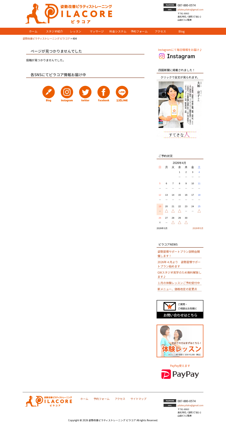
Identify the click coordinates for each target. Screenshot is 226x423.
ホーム (84, 399)
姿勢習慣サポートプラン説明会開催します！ (178, 253)
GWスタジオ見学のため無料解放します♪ (179, 274)
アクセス (120, 399)
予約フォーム (101, 399)
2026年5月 (197, 228)
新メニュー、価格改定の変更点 (177, 289)
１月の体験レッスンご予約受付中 (178, 283)
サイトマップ (138, 399)
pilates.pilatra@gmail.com (190, 9)
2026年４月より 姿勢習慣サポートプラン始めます (179, 264)
